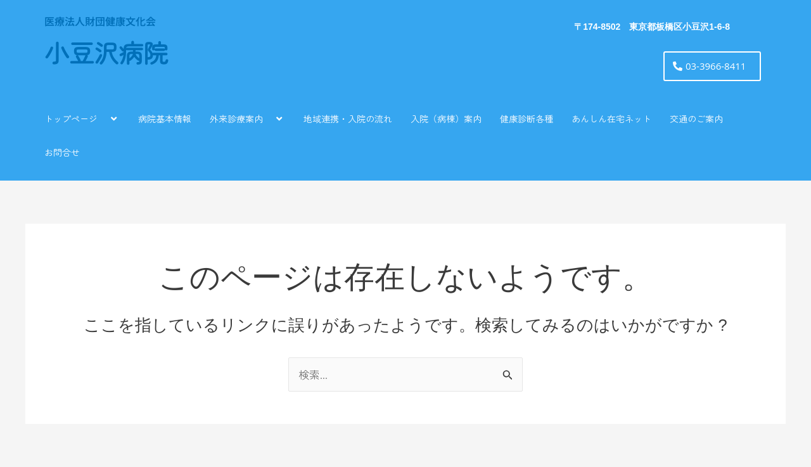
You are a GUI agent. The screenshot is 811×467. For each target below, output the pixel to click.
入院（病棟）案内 (446, 118)
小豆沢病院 (106, 54)
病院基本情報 (164, 118)
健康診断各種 (526, 118)
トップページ (82, 118)
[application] (103, 118)
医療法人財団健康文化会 (100, 21)
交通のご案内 (696, 118)
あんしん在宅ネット (611, 118)
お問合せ (62, 152)
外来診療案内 (247, 118)
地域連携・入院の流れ (347, 118)
